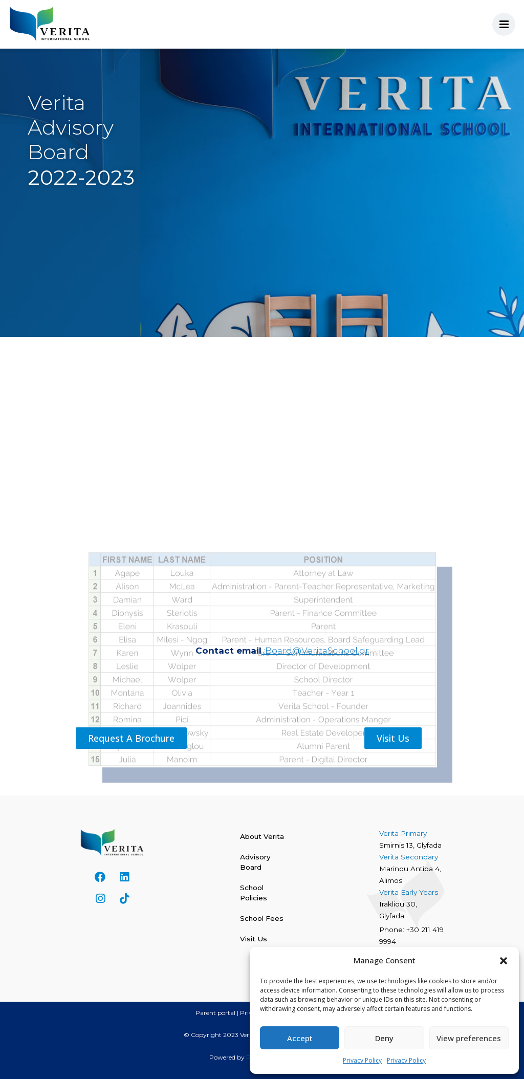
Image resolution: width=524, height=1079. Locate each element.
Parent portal (215, 1013)
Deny (384, 1038)
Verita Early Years (408, 892)
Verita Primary (404, 833)
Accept (300, 1038)
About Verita (262, 836)
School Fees (261, 918)
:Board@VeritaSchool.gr (315, 650)
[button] (503, 961)
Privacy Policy (362, 1060)
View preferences (468, 1038)
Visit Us (253, 939)
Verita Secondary (409, 857)
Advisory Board (255, 862)
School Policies (253, 892)
